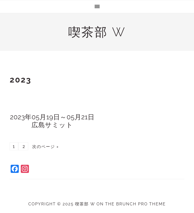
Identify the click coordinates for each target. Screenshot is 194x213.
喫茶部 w (97, 32)
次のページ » (45, 146)
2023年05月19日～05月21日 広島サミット (55, 121)
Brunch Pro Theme (141, 204)
